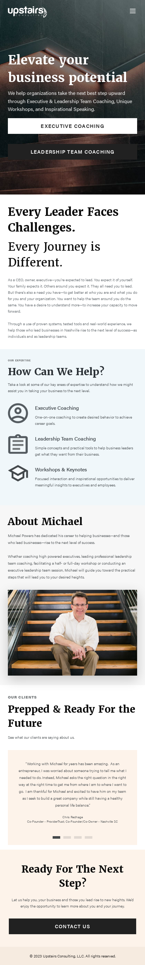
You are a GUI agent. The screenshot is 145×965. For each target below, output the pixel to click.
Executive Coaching (72, 125)
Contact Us (72, 926)
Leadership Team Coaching (73, 151)
